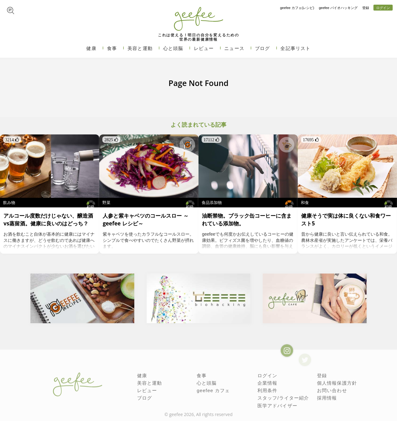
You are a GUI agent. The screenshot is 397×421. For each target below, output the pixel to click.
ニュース (234, 48)
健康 (91, 48)
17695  (311, 140)
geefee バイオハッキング (338, 8)
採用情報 (326, 396)
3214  (12, 140)
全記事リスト (295, 48)
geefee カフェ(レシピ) (297, 8)
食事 (112, 48)
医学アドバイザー (276, 404)
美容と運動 (140, 48)
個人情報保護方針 (336, 382)
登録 (365, 8)
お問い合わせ (331, 389)
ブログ (262, 48)
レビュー (204, 48)
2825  (111, 140)
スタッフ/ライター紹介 (281, 396)
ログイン (383, 8)
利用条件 (266, 389)
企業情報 (266, 382)
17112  (211, 140)
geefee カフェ (212, 389)
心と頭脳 (173, 48)
